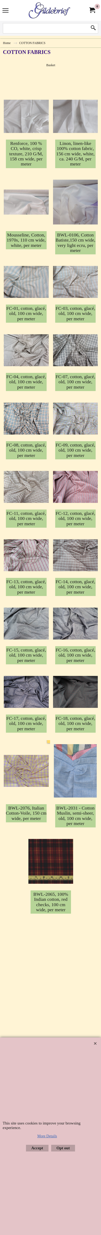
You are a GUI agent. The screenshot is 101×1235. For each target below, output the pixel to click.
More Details (47, 1136)
